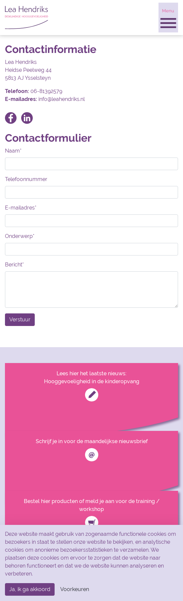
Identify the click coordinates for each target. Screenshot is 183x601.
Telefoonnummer (26, 179)
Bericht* (14, 264)
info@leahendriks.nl (61, 99)
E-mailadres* (20, 208)
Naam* (13, 151)
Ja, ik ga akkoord (29, 589)
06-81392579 (46, 91)
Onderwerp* (19, 236)
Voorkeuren (74, 589)
